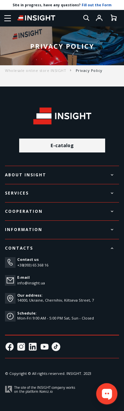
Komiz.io (46, 391)
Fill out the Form (96, 5)
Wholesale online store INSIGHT (35, 70)
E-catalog (62, 145)
